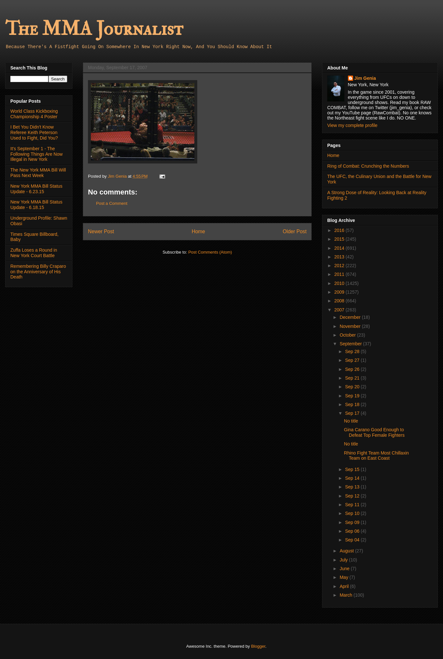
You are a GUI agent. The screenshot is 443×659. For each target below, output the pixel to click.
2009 (340, 292)
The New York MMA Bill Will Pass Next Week (38, 172)
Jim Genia (365, 78)
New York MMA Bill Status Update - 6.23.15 (36, 188)
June (345, 568)
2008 (340, 300)
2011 (340, 274)
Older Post (295, 231)
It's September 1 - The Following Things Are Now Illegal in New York (36, 154)
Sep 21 (353, 378)
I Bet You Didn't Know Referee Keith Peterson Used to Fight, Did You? (34, 132)
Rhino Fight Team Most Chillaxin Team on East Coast (376, 455)
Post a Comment (111, 203)
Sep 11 (353, 504)
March (346, 595)
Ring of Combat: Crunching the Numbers (368, 166)
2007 (340, 309)
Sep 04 (353, 539)
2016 (340, 230)
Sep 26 (353, 369)
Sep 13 (353, 486)
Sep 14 (353, 478)
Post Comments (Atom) (210, 252)
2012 (340, 265)
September (351, 343)
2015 (340, 239)
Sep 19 (353, 395)
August (347, 550)
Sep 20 (353, 386)
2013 (340, 256)
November (351, 326)
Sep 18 (353, 404)
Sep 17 (353, 413)
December (351, 317)
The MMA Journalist (94, 29)
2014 (340, 248)
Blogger (258, 646)
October (348, 335)
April (345, 586)
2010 (340, 283)
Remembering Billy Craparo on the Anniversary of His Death (38, 272)
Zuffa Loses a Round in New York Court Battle (33, 252)
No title (351, 421)
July (344, 559)
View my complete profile (352, 125)
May (344, 577)
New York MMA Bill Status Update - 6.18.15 (36, 204)
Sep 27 (353, 360)
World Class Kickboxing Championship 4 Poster (34, 114)
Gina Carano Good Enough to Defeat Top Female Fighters (374, 432)
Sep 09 (353, 522)
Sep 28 (353, 351)
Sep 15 (353, 469)
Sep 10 (353, 513)
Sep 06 (353, 531)
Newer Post (101, 231)
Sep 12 (353, 495)
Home (198, 231)
